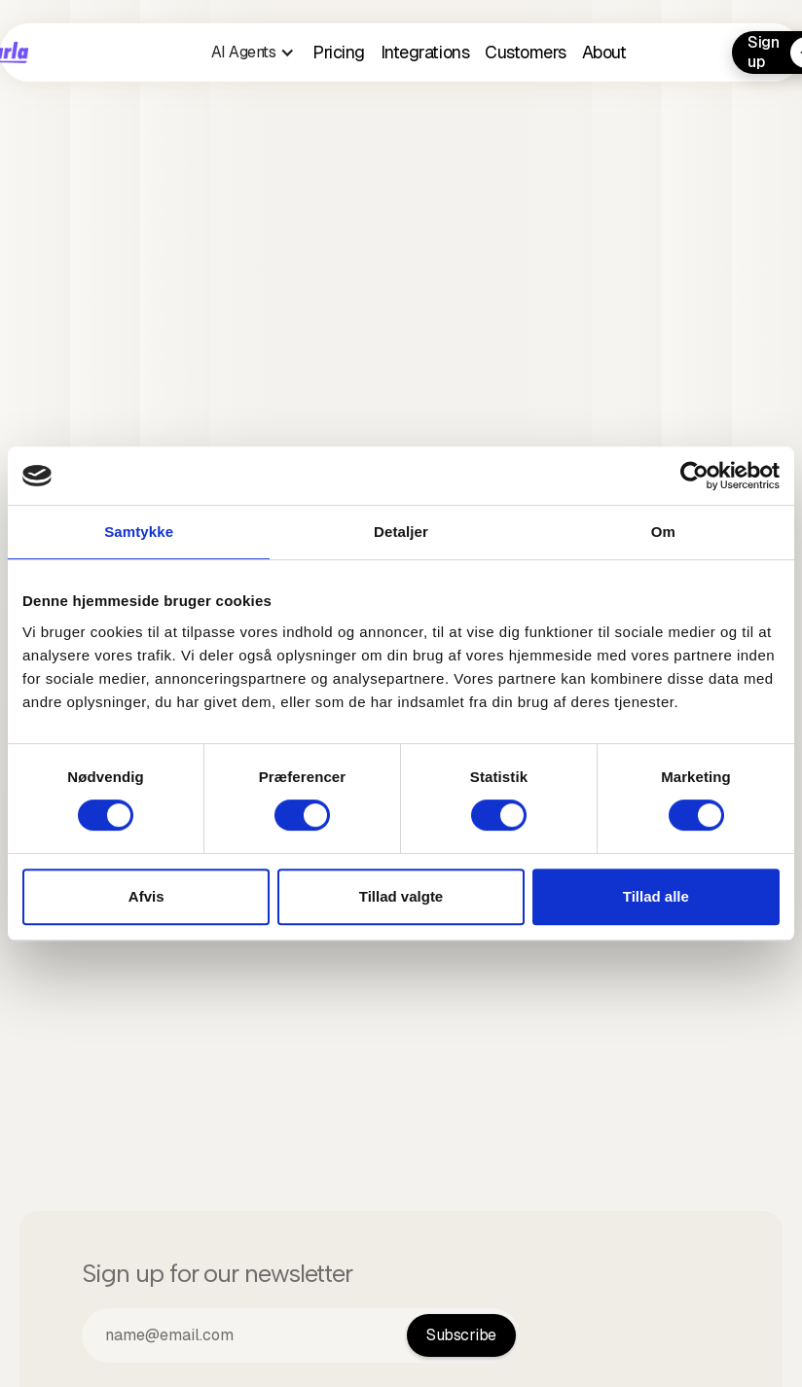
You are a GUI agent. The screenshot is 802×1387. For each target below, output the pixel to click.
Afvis (146, 896)
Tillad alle (656, 896)
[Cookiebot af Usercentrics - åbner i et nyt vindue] (694, 475)
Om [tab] (663, 531)
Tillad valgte (401, 896)
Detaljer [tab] (401, 531)
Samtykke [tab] (138, 531)
